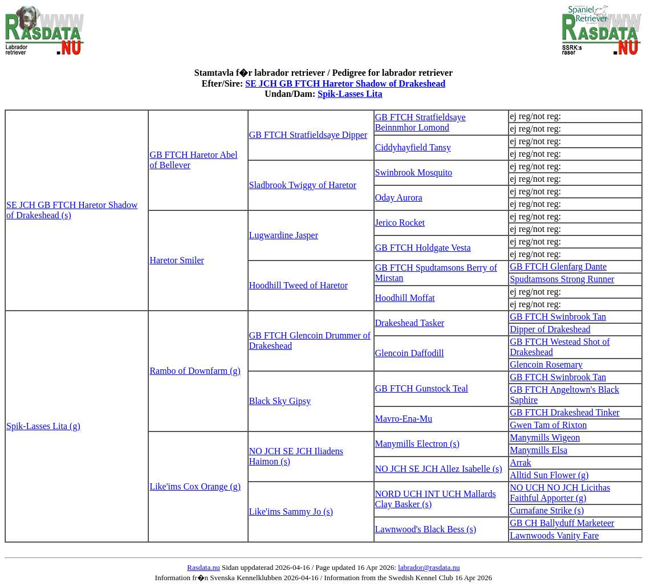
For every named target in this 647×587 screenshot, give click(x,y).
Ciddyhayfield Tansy (413, 147)
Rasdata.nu (203, 567)
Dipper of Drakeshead (550, 329)
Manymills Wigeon (545, 437)
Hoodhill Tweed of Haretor (298, 285)
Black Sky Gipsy (280, 401)
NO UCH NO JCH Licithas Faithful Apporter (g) (560, 493)
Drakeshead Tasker (410, 323)
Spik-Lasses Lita (350, 94)
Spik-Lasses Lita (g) (43, 426)
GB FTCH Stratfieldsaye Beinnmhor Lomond (420, 122)
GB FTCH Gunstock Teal (421, 388)
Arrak (520, 462)
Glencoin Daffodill (409, 353)
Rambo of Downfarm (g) (195, 371)
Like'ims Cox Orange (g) (195, 486)
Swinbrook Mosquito (414, 172)
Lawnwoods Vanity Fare (554, 535)
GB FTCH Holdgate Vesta (423, 247)
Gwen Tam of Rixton (548, 425)
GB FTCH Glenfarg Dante (558, 266)
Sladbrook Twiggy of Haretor (302, 185)
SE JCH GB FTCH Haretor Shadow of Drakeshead (345, 83)
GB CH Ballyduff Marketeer (562, 523)
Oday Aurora (398, 197)
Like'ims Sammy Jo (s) (291, 511)
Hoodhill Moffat (405, 298)
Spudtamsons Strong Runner (562, 279)
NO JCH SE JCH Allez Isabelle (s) (438, 469)
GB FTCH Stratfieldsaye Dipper (308, 135)
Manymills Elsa (538, 450)
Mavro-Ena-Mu (403, 418)
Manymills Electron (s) (417, 444)
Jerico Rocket (400, 222)
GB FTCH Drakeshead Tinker (564, 412)
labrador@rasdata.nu (428, 567)
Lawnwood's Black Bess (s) (426, 529)
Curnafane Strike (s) (547, 510)
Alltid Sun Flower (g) (549, 475)
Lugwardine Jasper (283, 235)
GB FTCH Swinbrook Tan (558, 316)
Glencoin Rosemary (546, 364)
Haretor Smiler (176, 260)
